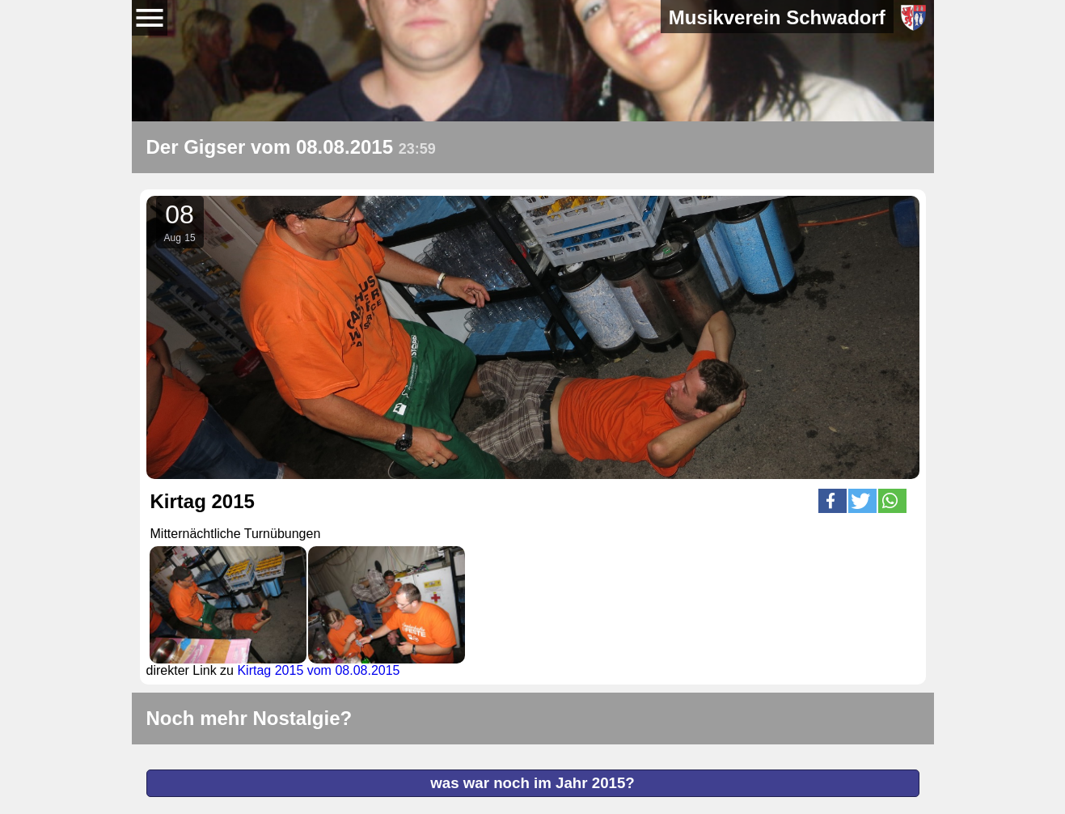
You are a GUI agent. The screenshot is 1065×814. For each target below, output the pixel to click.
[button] (832, 501)
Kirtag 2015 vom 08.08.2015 (318, 670)
